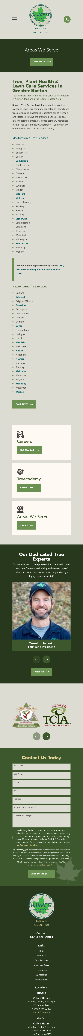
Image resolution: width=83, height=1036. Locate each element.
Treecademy (41, 970)
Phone (16, 782)
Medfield (20, 342)
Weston (20, 391)
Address (17, 799)
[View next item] (46, 659)
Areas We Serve (41, 965)
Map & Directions (41, 1012)
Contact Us (41, 975)
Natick (19, 350)
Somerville (21, 218)
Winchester (22, 243)
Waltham (21, 371)
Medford (20, 193)
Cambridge (22, 160)
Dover (19, 325)
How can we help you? (23, 816)
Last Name (18, 774)
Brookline (21, 305)
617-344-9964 (41, 937)
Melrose (20, 198)
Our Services (41, 960)
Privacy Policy (41, 979)
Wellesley (21, 383)
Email (16, 791)
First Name (18, 766)
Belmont (20, 296)
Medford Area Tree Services (30, 138)
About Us (41, 955)
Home (41, 950)
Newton (20, 358)
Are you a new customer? (25, 807)
